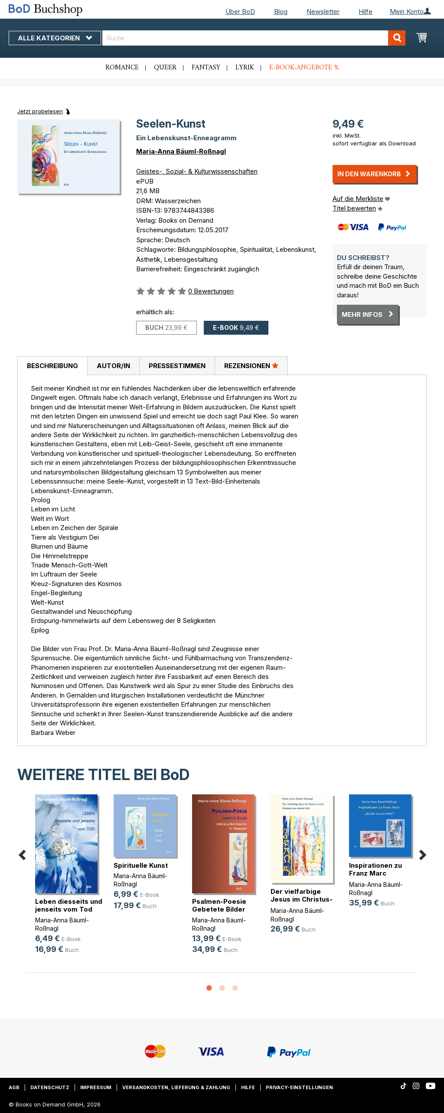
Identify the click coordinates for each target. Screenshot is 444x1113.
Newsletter (323, 11)
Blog (280, 11)
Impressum (95, 1087)
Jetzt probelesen (40, 111)
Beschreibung (52, 366)
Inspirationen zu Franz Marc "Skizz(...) (375, 873)
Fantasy (206, 68)
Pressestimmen (177, 366)
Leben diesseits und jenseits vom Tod (68, 905)
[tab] (52, 365)
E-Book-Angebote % (304, 68)
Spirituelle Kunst (141, 865)
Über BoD (240, 11)
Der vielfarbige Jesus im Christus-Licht (302, 899)
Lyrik (244, 68)
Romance (122, 68)
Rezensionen (251, 365)
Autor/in (113, 366)
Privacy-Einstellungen (299, 1087)
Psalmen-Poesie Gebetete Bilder (219, 905)
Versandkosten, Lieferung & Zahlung (176, 1087)
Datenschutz (49, 1087)
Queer (165, 68)
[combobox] (253, 38)
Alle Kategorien (55, 38)
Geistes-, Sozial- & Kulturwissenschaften (197, 171)
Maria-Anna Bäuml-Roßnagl (181, 151)
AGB (14, 1087)
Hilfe (365, 11)
